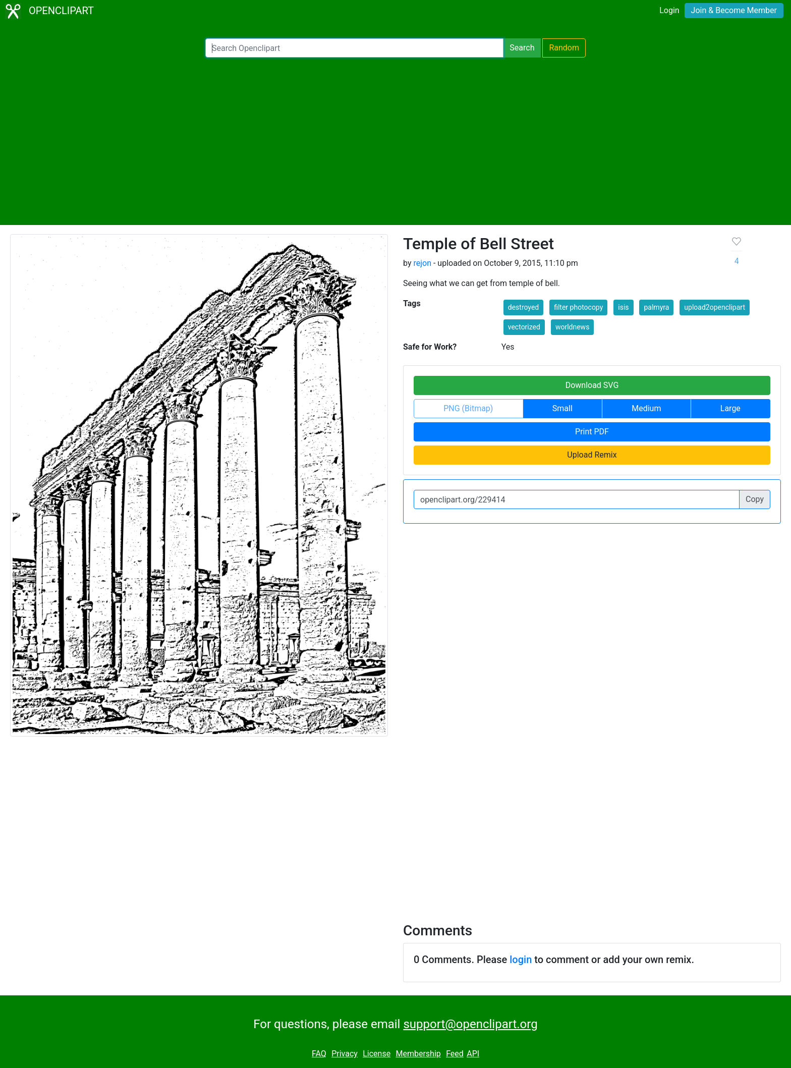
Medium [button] (646, 408)
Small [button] (562, 408)
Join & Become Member (734, 10)
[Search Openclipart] (354, 48)
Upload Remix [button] (591, 455)
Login (669, 10)
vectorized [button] (524, 327)
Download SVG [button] (592, 385)
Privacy (344, 1053)
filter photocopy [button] (578, 307)
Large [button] (730, 408)
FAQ (319, 1053)
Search (522, 47)
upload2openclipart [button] (714, 307)
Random (564, 47)
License (376, 1053)
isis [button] (623, 307)
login (521, 959)
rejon (422, 263)
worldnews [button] (572, 327)
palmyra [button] (656, 307)
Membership (418, 1053)
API (473, 1053)
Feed (455, 1053)
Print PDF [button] (592, 431)
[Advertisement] (395, 141)
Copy (755, 499)
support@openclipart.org (470, 1024)
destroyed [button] (523, 307)
